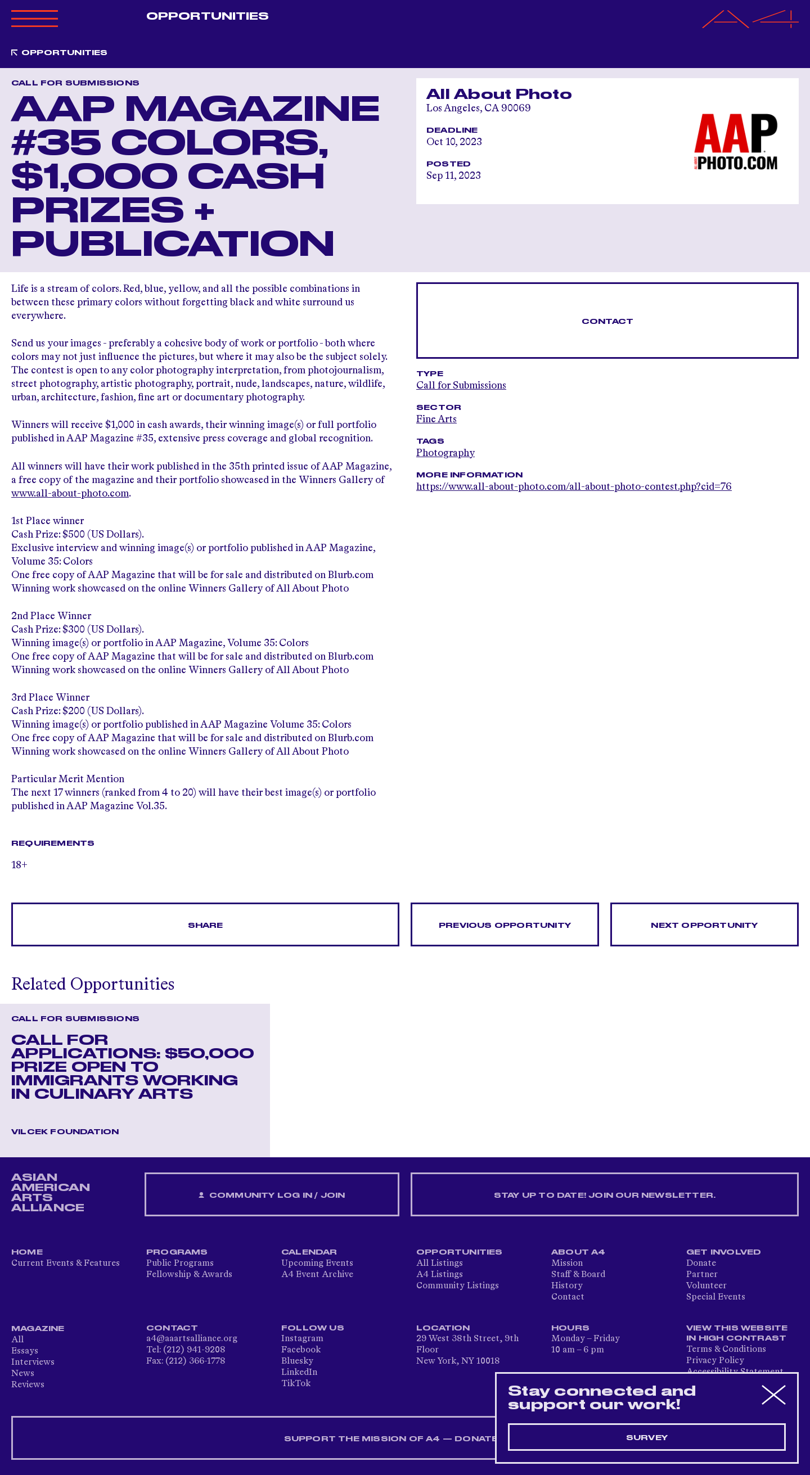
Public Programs (180, 1263)
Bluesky (297, 1361)
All (17, 1340)
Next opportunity (704, 925)
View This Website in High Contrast (737, 1333)
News (22, 1373)
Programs (177, 1252)
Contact (607, 321)
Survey (647, 1438)
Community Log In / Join (272, 1195)
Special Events (715, 1297)
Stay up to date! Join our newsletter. (605, 1195)
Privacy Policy (715, 1360)
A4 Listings (439, 1274)
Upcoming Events (317, 1263)
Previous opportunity (505, 925)
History (567, 1286)
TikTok (295, 1383)
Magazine (38, 1328)
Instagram (302, 1338)
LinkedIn (299, 1372)
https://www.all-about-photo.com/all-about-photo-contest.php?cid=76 (574, 487)
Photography (445, 453)
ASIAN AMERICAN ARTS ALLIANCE (50, 1192)
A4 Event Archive (317, 1274)
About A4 (578, 1252)
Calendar (309, 1252)
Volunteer (706, 1286)
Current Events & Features (65, 1263)
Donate (701, 1263)
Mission (567, 1263)
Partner (702, 1274)
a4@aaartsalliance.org (191, 1338)
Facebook (301, 1350)
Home (27, 1252)
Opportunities (207, 16)
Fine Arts (436, 419)
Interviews (33, 1362)
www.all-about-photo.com (70, 494)
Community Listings (457, 1286)
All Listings (439, 1263)
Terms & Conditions (726, 1349)
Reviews (27, 1385)
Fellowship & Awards (189, 1274)
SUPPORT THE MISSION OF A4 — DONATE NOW (405, 1439)
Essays (24, 1351)
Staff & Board (578, 1274)
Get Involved (723, 1252)
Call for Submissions (461, 386)
